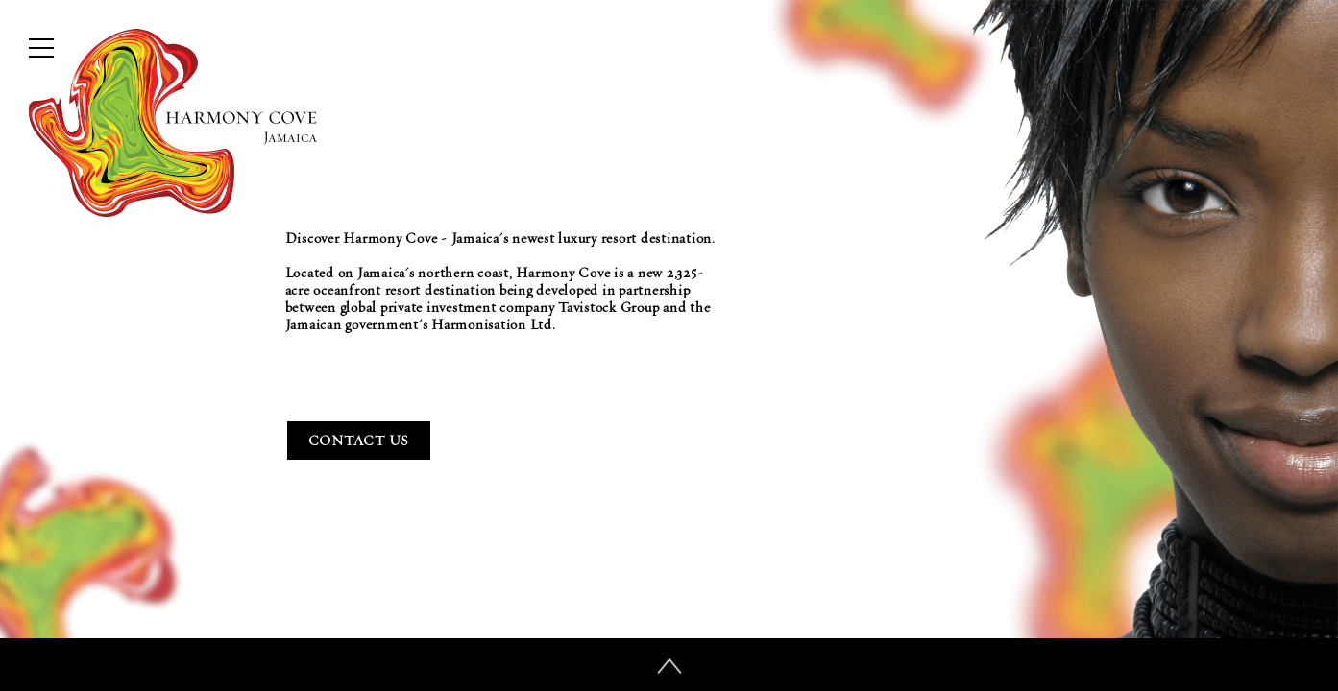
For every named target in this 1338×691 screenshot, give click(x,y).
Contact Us (359, 440)
